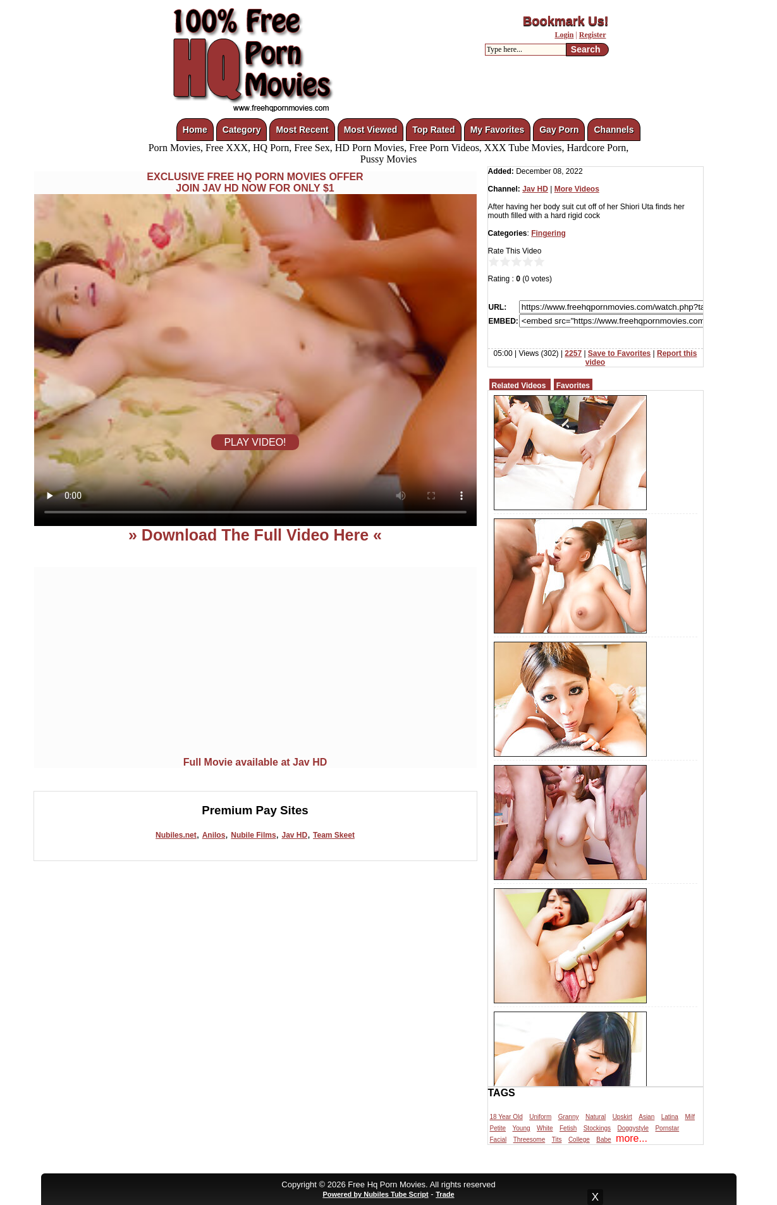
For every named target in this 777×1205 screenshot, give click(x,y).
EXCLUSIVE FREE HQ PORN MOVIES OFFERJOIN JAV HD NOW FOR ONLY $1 (255, 182)
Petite (498, 1128)
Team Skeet (334, 835)
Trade (445, 1194)
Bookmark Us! (566, 21)
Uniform (540, 1116)
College (579, 1139)
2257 (573, 353)
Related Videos (519, 385)
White (545, 1128)
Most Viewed (371, 130)
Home (195, 130)
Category (242, 130)
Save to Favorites (619, 353)
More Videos (576, 189)
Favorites (573, 385)
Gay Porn (558, 130)
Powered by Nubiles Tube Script (375, 1194)
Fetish (568, 1128)
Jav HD (294, 835)
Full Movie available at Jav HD (255, 762)
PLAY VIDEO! (255, 442)
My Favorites (497, 130)
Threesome (529, 1139)
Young (521, 1128)
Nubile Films (253, 835)
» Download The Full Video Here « (255, 535)
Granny (568, 1116)
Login (563, 34)
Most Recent (302, 130)
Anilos (214, 835)
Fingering (548, 233)
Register (592, 34)
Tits (557, 1139)
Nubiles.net (176, 835)
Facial (498, 1139)
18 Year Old (506, 1116)
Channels (613, 130)
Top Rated (433, 130)
